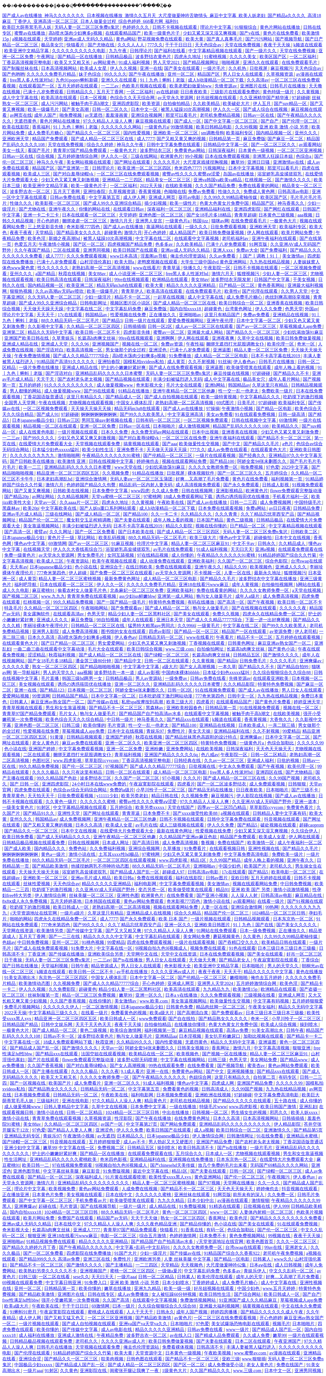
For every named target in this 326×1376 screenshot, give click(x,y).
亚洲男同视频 (97, 250)
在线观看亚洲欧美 (271, 678)
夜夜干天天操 (277, 44)
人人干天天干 (140, 1312)
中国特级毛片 (308, 502)
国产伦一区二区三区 (82, 766)
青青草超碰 (245, 215)
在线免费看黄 (181, 895)
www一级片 (238, 1329)
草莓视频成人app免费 (301, 326)
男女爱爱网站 (112, 643)
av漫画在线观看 (233, 1200)
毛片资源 (116, 725)
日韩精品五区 (247, 655)
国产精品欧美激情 (50, 866)
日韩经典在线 (188, 760)
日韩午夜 (80, 965)
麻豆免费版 (254, 138)
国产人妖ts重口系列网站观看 (108, 508)
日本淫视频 (190, 1036)
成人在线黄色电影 (37, 432)
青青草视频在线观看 (23, 707)
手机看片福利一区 (290, 496)
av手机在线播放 (133, 971)
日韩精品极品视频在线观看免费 (34, 842)
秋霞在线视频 (72, 273)
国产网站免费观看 (178, 1124)
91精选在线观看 (225, 1206)
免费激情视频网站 (198, 1300)
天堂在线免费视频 (243, 44)
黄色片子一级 (61, 537)
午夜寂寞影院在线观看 (152, 784)
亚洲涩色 (158, 349)
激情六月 (133, 232)
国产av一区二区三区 (256, 326)
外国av (311, 308)
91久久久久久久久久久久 (69, 385)
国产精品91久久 (39, 813)
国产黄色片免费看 (273, 701)
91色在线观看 (242, 948)
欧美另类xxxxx (150, 807)
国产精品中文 (128, 660)
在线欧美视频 (179, 185)
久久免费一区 (281, 1194)
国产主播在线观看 (50, 1071)
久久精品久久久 (197, 514)
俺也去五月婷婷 (267, 977)
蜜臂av (40, 531)
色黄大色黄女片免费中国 (225, 203)
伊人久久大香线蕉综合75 (78, 549)
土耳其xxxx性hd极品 (119, 854)
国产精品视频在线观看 (128, 379)
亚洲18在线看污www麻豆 (204, 584)
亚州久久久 (306, 132)
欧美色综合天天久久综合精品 (75, 719)
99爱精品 (291, 731)
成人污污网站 (55, 103)
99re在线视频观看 (132, 279)
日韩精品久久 (80, 91)
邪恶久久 (279, 1112)
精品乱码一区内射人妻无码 (146, 484)
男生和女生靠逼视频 (66, 707)
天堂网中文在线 (142, 954)
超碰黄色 (113, 232)
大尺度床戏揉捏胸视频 (206, 162)
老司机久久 (281, 866)
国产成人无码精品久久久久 (64, 836)
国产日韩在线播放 (20, 965)
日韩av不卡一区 (59, 1036)
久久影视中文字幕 (46, 326)
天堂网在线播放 (239, 1182)
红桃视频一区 (259, 179)
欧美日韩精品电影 (214, 127)
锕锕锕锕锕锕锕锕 (99, 414)
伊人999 (281, 1206)
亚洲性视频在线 (264, 848)
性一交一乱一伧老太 (239, 391)
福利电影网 (145, 883)
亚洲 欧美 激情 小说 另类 (284, 127)
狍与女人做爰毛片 (214, 596)
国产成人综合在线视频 (266, 109)
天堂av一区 (45, 502)
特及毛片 (13, 608)
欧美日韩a (124, 877)
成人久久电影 (16, 590)
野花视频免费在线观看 (160, 39)
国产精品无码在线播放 (211, 789)
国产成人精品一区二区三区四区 (188, 531)
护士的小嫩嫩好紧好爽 (124, 367)
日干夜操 (13, 960)
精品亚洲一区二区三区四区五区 (68, 473)
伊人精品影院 (288, 1124)
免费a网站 (256, 508)
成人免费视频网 (276, 502)
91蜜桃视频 (215, 56)
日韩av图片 (217, 877)
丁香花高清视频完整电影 (27, 62)
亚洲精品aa (166, 1036)
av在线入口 (181, 1335)
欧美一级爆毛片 (44, 109)
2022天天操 (151, 185)
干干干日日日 (179, 44)
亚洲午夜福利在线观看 (275, 238)
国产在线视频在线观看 (254, 608)
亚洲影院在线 (94, 1370)
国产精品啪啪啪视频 (100, 666)
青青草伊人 (133, 291)
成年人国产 (45, 115)
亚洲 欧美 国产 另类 (251, 889)
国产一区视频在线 (28, 1083)
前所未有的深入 (249, 1194)
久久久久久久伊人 (61, 1006)
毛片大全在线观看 (184, 385)
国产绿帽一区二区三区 (167, 655)
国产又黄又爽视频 (32, 490)
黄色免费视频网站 (247, 1235)
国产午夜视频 (261, 602)
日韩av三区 (68, 420)
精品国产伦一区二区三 (41, 520)
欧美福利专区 (240, 132)
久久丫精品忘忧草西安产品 (268, 514)
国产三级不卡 (305, 789)
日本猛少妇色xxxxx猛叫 (56, 449)
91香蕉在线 (192, 1229)
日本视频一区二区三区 (90, 690)
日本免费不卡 (157, 813)
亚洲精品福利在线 (213, 209)
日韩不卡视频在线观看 (175, 27)
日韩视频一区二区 (210, 1112)
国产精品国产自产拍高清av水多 (150, 713)
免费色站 (78, 848)
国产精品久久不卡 (291, 373)
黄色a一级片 (53, 854)
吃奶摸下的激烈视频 (303, 396)
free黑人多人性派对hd (32, 80)
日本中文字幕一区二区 (259, 320)
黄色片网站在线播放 (280, 27)
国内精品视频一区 (274, 132)
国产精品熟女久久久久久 (223, 1018)
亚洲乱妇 (308, 1106)
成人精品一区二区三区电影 (221, 355)
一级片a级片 (72, 913)
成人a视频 (204, 1130)
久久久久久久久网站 (121, 127)
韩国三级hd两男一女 (82, 678)
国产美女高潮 (76, 109)
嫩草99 (238, 162)
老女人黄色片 (46, 743)
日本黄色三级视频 (276, 215)
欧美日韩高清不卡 (196, 1147)
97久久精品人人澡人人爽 (108, 121)
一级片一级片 (133, 1206)
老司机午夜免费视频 (283, 1253)
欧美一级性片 (184, 203)
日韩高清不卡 (210, 1347)
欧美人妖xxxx (305, 1112)
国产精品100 (222, 461)
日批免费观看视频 (228, 226)
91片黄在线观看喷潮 (126, 1177)
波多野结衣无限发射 (231, 279)
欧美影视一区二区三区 (58, 203)
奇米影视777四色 (83, 226)
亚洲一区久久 (178, 924)
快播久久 (192, 267)
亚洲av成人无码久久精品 (89, 39)
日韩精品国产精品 (70, 696)
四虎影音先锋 (137, 332)
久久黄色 (252, 936)
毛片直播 (50, 678)
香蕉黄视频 (150, 191)
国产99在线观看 (100, 391)
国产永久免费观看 (241, 484)
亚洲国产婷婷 (119, 737)
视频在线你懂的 (211, 525)
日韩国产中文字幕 (272, 279)
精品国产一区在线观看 (244, 631)
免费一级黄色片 (20, 555)
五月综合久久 (189, 1153)
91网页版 (258, 244)
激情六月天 (121, 220)
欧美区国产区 (273, 56)
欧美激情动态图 (35, 983)
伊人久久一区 (227, 109)
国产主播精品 (119, 1265)
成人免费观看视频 (267, 784)
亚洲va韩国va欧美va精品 (218, 179)
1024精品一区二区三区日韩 (279, 913)
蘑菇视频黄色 (227, 936)
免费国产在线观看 (75, 1218)
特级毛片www (213, 1106)
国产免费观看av (127, 608)
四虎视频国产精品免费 (130, 244)
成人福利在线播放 (37, 1335)
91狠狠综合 (246, 27)
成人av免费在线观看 (227, 449)
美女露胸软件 (37, 613)
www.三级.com (180, 649)
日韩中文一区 (241, 696)
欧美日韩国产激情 (278, 1106)
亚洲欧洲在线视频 (213, 1094)
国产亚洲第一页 (73, 168)
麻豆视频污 (281, 68)
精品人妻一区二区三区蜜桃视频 (70, 578)
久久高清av (258, 80)
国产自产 (270, 121)
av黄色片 (183, 1317)
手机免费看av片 (91, 1200)
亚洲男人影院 (46, 631)
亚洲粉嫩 (154, 748)
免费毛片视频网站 (22, 1006)
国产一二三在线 (65, 936)
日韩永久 (267, 543)
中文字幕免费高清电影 (247, 854)
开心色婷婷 (48, 220)
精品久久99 (236, 567)
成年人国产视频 (192, 1312)
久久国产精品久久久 (210, 1370)
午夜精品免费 (110, 1335)
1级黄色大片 (175, 1370)
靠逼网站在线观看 (164, 226)
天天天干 (46, 314)
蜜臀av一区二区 (169, 332)
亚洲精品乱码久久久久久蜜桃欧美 (64, 1159)
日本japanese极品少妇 (33, 420)
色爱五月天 (25, 244)
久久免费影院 (62, 989)
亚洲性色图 (128, 895)
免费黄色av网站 (190, 150)
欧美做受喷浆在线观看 (249, 367)
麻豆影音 (91, 1171)
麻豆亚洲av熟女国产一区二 (285, 643)
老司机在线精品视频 (190, 1100)
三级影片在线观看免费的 (235, 91)
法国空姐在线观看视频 (104, 1053)
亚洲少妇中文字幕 (22, 1147)
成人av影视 (148, 672)
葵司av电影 (190, 197)
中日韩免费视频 (296, 883)
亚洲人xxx (223, 250)
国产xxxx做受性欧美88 (196, 813)
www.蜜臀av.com (250, 1353)
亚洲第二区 (14, 332)
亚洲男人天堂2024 (215, 983)
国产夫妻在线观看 (132, 520)
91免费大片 (82, 948)
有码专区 (288, 1077)
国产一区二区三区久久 (274, 144)
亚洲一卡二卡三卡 (41, 215)
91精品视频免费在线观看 (51, 1241)
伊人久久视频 (124, 68)
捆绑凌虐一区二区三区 (85, 220)
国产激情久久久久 (293, 179)
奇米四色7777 (187, 168)
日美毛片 (246, 402)
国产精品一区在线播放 (80, 56)
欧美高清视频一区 (84, 349)
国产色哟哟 (13, 74)
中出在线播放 (176, 1112)
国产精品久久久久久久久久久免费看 (286, 1218)
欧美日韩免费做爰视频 (222, 232)
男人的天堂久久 (59, 672)
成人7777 (146, 138)
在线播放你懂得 (190, 1024)
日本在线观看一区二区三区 (89, 215)
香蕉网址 (221, 1048)
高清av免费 (238, 1030)
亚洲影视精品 (230, 490)
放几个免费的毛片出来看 (223, 1165)
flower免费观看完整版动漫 (296, 490)
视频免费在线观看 (208, 948)
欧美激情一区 (261, 842)
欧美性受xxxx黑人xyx (170, 1177)
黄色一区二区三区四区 (185, 1212)
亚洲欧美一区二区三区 (176, 132)
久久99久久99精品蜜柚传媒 (230, 197)
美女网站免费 (197, 936)
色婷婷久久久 (136, 27)
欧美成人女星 (94, 68)
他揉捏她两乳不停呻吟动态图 (100, 866)
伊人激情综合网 (51, 895)
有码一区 (215, 1229)
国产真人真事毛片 (225, 39)
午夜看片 (225, 637)
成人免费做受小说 (226, 1364)
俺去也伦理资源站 (188, 256)
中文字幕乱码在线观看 (158, 936)
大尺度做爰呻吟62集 (226, 1265)
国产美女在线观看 (182, 68)
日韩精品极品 (119, 56)
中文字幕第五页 (105, 197)
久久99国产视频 (285, 778)
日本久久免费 (115, 432)
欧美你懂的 (94, 725)
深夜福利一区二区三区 (170, 209)
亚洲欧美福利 (201, 561)
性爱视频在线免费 (128, 314)
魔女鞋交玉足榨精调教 (89, 520)
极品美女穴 (52, 44)
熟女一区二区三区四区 (55, 666)
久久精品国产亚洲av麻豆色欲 (188, 836)
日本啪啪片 (164, 426)
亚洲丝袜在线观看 (192, 1194)
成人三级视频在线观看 (182, 825)
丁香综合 (310, 960)
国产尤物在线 (102, 44)
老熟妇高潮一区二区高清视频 (101, 267)
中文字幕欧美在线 (59, 508)
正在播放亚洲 (16, 1194)
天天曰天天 (242, 549)
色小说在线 (86, 567)
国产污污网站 (259, 39)
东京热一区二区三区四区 (64, 977)
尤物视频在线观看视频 (91, 402)
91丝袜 (224, 361)
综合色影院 (277, 561)
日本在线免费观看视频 (228, 156)
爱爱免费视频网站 (186, 320)
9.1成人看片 (132, 1071)
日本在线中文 (119, 1194)
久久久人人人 (131, 44)
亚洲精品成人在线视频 (149, 913)
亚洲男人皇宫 (149, 220)
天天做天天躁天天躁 (43, 308)
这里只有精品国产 (222, 314)
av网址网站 (43, 496)
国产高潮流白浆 (193, 1012)
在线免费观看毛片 (300, 62)
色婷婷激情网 (183, 1235)
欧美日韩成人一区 (71, 907)
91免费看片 (195, 848)
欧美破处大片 (237, 103)
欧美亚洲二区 (80, 285)
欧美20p (31, 508)
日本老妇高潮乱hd (55, 479)
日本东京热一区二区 (293, 918)
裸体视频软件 (201, 473)
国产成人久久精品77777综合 (81, 355)
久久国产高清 (116, 1300)
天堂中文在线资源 (179, 954)
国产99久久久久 (39, 437)
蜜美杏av (256, 1065)
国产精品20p (17, 496)
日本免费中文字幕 (110, 490)
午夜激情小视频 (55, 244)
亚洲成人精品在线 (20, 344)
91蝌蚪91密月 (24, 1312)
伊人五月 (262, 103)
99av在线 (273, 1247)
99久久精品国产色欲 (57, 778)
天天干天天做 (145, 1218)
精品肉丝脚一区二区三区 (221, 1006)
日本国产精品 (210, 520)
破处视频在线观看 (278, 825)
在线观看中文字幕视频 (197, 238)
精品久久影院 (179, 525)
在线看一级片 (271, 901)
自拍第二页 (265, 1077)
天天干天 (45, 379)
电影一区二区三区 (118, 1235)
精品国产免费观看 (50, 138)
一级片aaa (126, 1276)
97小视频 (171, 778)
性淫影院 (123, 1118)
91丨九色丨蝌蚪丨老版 (163, 80)
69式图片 (225, 402)
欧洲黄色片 (171, 156)
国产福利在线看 (170, 50)
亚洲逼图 (222, 349)
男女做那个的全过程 (126, 349)
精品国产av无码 (113, 1218)
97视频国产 (117, 766)
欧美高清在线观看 (59, 97)
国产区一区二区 (89, 244)
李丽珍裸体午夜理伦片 (46, 625)
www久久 (283, 1259)
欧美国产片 (255, 866)
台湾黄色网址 (239, 308)
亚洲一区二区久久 (132, 684)
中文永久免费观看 (237, 766)
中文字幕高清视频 (272, 1048)
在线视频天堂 (37, 549)
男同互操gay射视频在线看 (108, 420)
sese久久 (81, 1276)
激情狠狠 (260, 1200)
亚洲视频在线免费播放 (191, 1159)
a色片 (288, 443)
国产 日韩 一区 (25, 784)
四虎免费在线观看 (32, 789)
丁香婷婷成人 (206, 1282)
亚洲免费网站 (180, 748)
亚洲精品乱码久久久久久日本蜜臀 (109, 373)
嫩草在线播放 (118, 1288)
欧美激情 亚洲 (72, 461)
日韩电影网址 (94, 303)
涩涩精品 (37, 655)
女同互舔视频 (121, 555)
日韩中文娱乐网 (57, 1024)
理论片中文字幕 (216, 27)
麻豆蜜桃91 (44, 590)
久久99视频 (246, 127)
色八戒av (210, 754)
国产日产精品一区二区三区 (68, 643)
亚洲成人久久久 (291, 567)
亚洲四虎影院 (126, 103)
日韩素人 (19, 701)
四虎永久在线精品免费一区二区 (274, 613)
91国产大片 (126, 1253)
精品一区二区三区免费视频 (89, 995)
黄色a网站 (126, 39)
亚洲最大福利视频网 (220, 1306)
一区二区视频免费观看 (46, 408)
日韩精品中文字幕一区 (226, 144)
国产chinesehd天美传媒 (173, 1165)
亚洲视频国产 (106, 344)
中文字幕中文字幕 (141, 666)
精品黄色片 (156, 1100)
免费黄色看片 (300, 807)
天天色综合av (208, 44)
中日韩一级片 (121, 719)
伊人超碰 (78, 572)
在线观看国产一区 (37, 86)
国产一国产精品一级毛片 (122, 602)
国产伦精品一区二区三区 (168, 455)
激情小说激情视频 (291, 889)
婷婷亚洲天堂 (308, 701)
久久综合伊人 (305, 831)
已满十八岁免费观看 (43, 91)
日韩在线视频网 (197, 490)
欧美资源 (151, 103)
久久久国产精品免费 (215, 185)
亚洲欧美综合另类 (106, 954)
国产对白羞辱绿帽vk (73, 174)
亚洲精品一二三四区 (122, 179)
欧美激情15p (245, 989)
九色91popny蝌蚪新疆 (77, 80)
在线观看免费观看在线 (300, 549)
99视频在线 (279, 1235)
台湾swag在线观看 (243, 1247)
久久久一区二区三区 (297, 1241)
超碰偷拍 (263, 537)
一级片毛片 (214, 68)
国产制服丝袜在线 (20, 68)
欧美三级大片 (203, 537)
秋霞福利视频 (62, 655)
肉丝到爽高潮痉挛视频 (288, 297)
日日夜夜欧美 (194, 91)
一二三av (110, 86)
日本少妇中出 (201, 1200)
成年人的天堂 (250, 1276)
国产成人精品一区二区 (98, 514)
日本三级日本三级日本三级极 (287, 948)
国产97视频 (209, 1182)
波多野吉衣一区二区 (30, 191)
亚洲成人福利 (261, 760)
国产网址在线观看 (132, 162)
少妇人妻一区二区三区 (285, 273)
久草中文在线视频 (255, 338)
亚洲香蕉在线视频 (285, 303)
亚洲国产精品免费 (255, 1083)
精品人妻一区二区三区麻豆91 (200, 543)
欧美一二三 (30, 467)
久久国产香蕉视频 (68, 1001)
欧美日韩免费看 (18, 836)
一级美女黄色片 (18, 807)
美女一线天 (14, 150)
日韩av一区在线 (259, 115)
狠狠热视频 (21, 291)
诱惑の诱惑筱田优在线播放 (243, 496)
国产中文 (231, 443)
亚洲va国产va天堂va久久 (143, 1323)
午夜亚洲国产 (288, 1341)
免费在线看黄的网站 (259, 185)
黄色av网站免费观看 (144, 901)
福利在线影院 (189, 877)
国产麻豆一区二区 (285, 138)
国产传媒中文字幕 (84, 930)
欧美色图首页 (260, 1241)
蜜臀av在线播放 (30, 33)
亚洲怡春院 (95, 191)
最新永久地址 (268, 572)
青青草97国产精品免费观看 (80, 150)
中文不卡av (244, 543)
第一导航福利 (27, 672)
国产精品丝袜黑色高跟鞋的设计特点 (201, 737)
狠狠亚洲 (302, 1048)
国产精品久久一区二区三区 (93, 132)
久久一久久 (269, 1182)
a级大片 (170, 666)
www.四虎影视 (68, 760)
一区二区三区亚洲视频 (300, 150)
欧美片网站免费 (297, 232)
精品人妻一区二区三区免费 (261, 349)
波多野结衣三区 (156, 150)
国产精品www (294, 1059)
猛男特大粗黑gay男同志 (152, 625)
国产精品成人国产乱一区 (135, 872)
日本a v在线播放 (181, 995)
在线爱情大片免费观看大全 (46, 443)
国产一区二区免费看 (95, 531)
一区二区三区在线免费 (185, 437)
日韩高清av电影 (294, 191)
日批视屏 (259, 68)
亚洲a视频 (265, 549)
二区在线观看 (67, 250)
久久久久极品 (46, 772)
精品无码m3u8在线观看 (120, 285)
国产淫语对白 (50, 349)
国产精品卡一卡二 (304, 1036)
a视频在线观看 (27, 39)
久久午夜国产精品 (32, 250)
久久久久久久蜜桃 (98, 801)
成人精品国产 (183, 232)
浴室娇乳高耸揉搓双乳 (280, 174)
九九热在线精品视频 (270, 262)
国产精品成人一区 (124, 396)
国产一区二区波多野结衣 (222, 784)
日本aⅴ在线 (261, 1265)
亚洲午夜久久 (62, 209)
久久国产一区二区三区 (240, 561)
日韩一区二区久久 (110, 109)
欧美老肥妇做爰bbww (191, 86)
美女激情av (293, 256)
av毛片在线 (146, 825)
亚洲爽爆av (311, 660)
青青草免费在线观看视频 (92, 596)
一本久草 (227, 666)
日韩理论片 (141, 50)
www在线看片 (146, 267)
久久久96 (80, 344)
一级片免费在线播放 (39, 367)
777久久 (155, 44)
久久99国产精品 (225, 860)
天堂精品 (44, 232)
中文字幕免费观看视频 (81, 748)
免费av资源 (172, 344)
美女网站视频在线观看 (89, 162)
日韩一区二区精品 (269, 754)
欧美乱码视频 (112, 537)
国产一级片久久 (261, 50)
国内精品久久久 (50, 848)
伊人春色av (245, 361)
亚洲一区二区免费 (98, 426)
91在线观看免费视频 (255, 414)
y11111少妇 (108, 795)
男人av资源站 (149, 678)
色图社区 (41, 760)
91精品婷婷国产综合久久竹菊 (287, 555)
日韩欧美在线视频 (71, 490)
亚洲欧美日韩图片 (212, 924)
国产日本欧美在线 (136, 531)
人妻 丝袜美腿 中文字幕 (188, 1259)
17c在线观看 (70, 314)
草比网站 (86, 537)
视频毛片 (281, 1323)
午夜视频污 (279, 1177)
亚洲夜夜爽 (223, 338)
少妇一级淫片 (98, 297)
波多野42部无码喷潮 (137, 1059)
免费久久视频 (226, 613)
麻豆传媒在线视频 (232, 373)
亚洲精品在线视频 (291, 314)
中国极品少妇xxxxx (33, 1364)
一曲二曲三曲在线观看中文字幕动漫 (49, 649)
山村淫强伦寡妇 (96, 262)
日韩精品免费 (307, 508)
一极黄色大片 (124, 150)
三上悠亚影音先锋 (46, 226)
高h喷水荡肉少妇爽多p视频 (76, 33)
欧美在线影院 (16, 127)
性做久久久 (229, 191)
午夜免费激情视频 (32, 355)
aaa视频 (305, 215)
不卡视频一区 (208, 572)
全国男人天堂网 (20, 402)
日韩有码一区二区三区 (158, 420)
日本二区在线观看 (253, 1341)
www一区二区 (224, 1212)
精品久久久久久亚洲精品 (191, 285)
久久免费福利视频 (108, 848)
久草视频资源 (280, 74)
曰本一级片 (124, 1306)
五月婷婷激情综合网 (78, 156)
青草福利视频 (128, 754)
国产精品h (227, 660)
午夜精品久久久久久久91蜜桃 (111, 455)
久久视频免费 (116, 473)
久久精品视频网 (73, 496)
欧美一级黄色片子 (162, 33)
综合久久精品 (188, 913)
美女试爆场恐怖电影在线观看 (240, 1323)
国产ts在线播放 (128, 960)
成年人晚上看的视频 (294, 367)
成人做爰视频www (115, 385)
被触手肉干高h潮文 (90, 103)
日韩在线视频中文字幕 (254, 420)
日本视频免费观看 (32, 1094)
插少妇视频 (156, 203)
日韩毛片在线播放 (288, 86)
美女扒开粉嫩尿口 (223, 1036)
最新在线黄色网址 (175, 831)
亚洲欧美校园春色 (184, 707)
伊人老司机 (306, 631)
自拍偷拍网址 (211, 649)
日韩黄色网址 (242, 643)
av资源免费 (281, 631)
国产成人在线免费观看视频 (176, 367)
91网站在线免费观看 (217, 930)
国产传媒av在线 (103, 701)
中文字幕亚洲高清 (185, 414)
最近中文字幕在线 (151, 1171)
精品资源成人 (105, 965)
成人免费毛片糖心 (46, 132)
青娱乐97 (155, 731)
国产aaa (169, 443)
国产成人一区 (188, 121)
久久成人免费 (165, 490)
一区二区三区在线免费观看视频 (128, 174)
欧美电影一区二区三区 (294, 872)
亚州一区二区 (181, 74)
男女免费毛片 (91, 555)
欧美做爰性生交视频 (199, 443)
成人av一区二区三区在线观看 (204, 326)
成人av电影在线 (117, 1329)
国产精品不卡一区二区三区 (284, 437)
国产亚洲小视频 (212, 895)
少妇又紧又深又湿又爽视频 (210, 33)
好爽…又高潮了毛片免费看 (203, 479)
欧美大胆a (124, 262)
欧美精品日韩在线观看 (284, 942)
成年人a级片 (248, 596)
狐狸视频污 (248, 273)
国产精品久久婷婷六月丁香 (29, 1247)
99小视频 (194, 156)
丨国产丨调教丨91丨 (259, 256)
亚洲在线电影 (76, 1100)
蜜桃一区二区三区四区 (133, 1270)
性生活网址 (16, 1159)
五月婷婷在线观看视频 (298, 637)
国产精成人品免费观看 (218, 1335)
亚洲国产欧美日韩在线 (27, 338)
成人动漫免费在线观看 (163, 561)
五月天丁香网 (110, 91)
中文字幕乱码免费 (124, 308)
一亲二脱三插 (282, 725)
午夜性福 (195, 344)
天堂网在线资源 (18, 930)
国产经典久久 (253, 455)
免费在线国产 (231, 842)
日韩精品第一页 (225, 138)
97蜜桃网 (152, 496)
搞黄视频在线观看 (141, 443)
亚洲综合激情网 (91, 479)
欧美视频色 (261, 567)
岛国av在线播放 (239, 174)
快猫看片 (75, 44)
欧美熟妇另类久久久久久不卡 (48, 1270)
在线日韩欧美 (140, 567)
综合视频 (45, 156)
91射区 (44, 807)
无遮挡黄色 (26, 121)
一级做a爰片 (170, 1270)
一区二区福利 (303, 56)
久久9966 (186, 625)
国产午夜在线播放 (147, 74)
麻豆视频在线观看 (153, 121)
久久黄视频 (308, 91)
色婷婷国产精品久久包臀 (91, 484)
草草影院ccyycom (102, 760)
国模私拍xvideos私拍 (144, 361)
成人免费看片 (88, 1083)
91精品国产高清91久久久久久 (66, 361)
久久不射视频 (202, 361)
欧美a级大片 (162, 1012)
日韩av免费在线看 (68, 197)
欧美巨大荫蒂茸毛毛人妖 (27, 27)
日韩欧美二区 (304, 531)
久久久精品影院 (239, 684)
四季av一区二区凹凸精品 (222, 807)
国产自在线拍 (182, 1018)
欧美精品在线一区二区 (151, 1053)
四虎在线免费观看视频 (150, 942)
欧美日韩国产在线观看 (136, 250)
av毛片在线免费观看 (173, 549)
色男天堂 (294, 308)
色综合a (304, 156)
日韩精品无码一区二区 (161, 637)
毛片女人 (68, 713)
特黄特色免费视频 (167, 602)
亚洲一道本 (306, 801)
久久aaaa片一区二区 (79, 502)
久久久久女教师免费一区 (213, 467)
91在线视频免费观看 (215, 690)
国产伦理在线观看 (260, 291)
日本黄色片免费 (48, 1194)
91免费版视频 (117, 1171)
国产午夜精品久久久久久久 (159, 1077)
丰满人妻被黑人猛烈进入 (251, 1347)
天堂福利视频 (55, 965)
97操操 (213, 408)
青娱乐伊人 (255, 1270)
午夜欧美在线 (171, 502)
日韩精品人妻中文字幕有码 (280, 813)
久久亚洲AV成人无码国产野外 (262, 801)
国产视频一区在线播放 (225, 1053)
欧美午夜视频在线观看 (115, 561)
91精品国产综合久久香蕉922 (232, 1253)
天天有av (18, 567)
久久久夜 (110, 1071)
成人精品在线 (163, 1206)
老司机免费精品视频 (220, 115)
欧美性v (232, 291)
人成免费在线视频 (140, 1188)
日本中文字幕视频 (246, 168)
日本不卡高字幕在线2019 (276, 355)
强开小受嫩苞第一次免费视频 (70, 1300)
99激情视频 (182, 127)
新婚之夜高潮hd (65, 238)
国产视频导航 (289, 39)
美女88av (97, 273)
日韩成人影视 (276, 484)
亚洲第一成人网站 (175, 596)
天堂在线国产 (181, 807)
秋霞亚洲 (104, 1042)
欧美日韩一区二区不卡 (98, 332)
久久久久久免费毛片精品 (52, 74)
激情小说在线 (83, 854)
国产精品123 (52, 690)
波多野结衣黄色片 (153, 56)
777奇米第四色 (52, 572)
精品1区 (198, 860)
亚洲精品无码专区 (22, 1136)
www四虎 (140, 490)
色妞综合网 (200, 1077)
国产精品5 (112, 320)
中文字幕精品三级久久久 (53, 1012)
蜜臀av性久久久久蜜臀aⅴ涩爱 (191, 174)
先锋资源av (226, 86)
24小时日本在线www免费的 (100, 784)
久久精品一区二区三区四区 (93, 326)
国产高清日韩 (146, 842)
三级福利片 (48, 1100)
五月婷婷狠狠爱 (307, 1001)
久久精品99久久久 (134, 1042)
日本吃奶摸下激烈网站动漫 (166, 696)
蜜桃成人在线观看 (106, 1312)
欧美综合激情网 (126, 1030)
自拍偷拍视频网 (278, 584)
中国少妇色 (230, 866)
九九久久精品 (171, 1200)
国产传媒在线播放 (67, 954)
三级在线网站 (145, 156)
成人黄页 (176, 361)
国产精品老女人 (235, 960)
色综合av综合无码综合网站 (80, 789)
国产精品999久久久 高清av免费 (50, 1259)
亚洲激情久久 (278, 1130)
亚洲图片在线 (254, 86)
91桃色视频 (93, 942)
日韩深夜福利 (222, 150)
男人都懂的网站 (26, 391)
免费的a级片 (122, 789)
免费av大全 (247, 250)
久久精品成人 (292, 543)
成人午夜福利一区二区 (299, 842)
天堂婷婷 (53, 39)
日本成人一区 (219, 1153)
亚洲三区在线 (97, 1259)
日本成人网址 (116, 842)
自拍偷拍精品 (177, 103)
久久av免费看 (223, 256)
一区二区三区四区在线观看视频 (125, 860)
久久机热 (237, 68)
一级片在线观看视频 (216, 455)
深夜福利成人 (89, 1177)
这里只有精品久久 (84, 396)
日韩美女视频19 (193, 1048)
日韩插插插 (134, 326)
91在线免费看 (270, 1136)
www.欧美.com (154, 1001)
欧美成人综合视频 (279, 1024)
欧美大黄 (195, 39)
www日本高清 (124, 256)
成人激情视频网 (194, 426)
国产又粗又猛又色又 (64, 1317)
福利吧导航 (26, 584)
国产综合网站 (248, 1294)
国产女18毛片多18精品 (209, 215)
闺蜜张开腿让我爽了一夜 (135, 1370)
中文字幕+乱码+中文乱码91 (143, 1247)
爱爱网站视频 (16, 696)
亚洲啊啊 (165, 338)
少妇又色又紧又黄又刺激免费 (290, 432)
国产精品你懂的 (196, 1224)
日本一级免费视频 (258, 930)
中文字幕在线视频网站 (183, 1059)
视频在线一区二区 (140, 344)
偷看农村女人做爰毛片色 (82, 590)
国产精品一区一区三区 (197, 631)
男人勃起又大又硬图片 (171, 1141)
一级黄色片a (156, 127)
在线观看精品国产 (123, 33)
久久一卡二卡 (165, 514)
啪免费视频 (71, 115)
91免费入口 (96, 1282)
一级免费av (176, 678)
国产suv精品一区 (291, 103)
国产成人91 (48, 414)
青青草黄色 (14, 795)
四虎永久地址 (188, 56)
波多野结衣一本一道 (114, 672)
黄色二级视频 (240, 520)
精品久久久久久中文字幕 (108, 936)
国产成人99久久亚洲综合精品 (112, 203)
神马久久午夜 (131, 144)
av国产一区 (112, 1124)
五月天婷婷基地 (66, 901)
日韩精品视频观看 (84, 737)
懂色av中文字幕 (235, 537)
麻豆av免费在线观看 (82, 743)
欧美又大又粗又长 (72, 62)
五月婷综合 (277, 473)
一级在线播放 (183, 1106)
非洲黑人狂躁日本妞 (273, 156)
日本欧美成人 (252, 725)
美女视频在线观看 (37, 684)
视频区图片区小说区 (130, 303)
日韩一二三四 (244, 502)
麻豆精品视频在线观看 (201, 1030)
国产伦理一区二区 (300, 121)
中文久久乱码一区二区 (292, 1270)
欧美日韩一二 (36, 1165)
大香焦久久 (281, 719)
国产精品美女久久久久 (79, 232)
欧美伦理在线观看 (215, 1276)
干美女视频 (304, 279)
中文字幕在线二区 (153, 238)
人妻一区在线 (238, 572)
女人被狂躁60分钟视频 (174, 1294)
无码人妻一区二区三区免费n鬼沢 (87, 27)
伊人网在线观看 (263, 232)
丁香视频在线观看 (207, 643)
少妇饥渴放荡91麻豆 (303, 332)
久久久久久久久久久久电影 (79, 50)
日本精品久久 (131, 1136)
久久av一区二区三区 (224, 760)
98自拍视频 (108, 619)
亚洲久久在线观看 (261, 62)
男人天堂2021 (167, 62)
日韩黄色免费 (180, 1006)
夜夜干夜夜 (21, 232)
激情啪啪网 (68, 455)
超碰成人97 (174, 872)
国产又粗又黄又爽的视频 (182, 138)
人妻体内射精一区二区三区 (266, 1212)
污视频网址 (214, 168)
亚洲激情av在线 (289, 162)
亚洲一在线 (151, 68)
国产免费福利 (274, 250)
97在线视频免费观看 (72, 1165)
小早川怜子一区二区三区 (161, 789)
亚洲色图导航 (27, 1171)
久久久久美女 (243, 56)
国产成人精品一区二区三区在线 (103, 138)
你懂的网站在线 (95, 209)
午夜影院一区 (217, 267)
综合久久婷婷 (100, 144)
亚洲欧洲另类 (148, 1259)
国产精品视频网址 (201, 62)
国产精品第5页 (308, 1130)
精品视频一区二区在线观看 (50, 426)
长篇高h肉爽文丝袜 (97, 338)
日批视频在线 (203, 766)
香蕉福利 (41, 127)
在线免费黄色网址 (192, 1118)
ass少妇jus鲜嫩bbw (137, 596)
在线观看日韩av (129, 209)
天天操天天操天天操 (91, 408)
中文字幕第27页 (142, 1124)
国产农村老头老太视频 (80, 379)
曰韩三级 (71, 725)
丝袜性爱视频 (37, 883)
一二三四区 (147, 1265)
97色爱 (272, 467)
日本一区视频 (94, 97)
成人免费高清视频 (281, 596)
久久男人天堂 (295, 291)
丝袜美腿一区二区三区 (92, 895)
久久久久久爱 (16, 666)
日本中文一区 (145, 109)
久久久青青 (226, 514)
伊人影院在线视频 (254, 795)
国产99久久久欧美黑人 (143, 414)
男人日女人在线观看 (243, 74)
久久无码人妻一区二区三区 (55, 297)
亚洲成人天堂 (55, 344)
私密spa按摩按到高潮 (142, 701)
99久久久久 (115, 74)
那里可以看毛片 (182, 115)
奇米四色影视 (114, 1159)
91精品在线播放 (134, 391)
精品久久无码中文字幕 (50, 332)
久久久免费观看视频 (87, 256)
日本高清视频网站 (59, 68)
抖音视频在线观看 (282, 819)
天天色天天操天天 (274, 748)
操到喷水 (309, 1024)
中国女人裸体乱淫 (134, 402)
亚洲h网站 (215, 385)
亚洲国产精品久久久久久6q (171, 754)
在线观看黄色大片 (269, 449)
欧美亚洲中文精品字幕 (27, 50)
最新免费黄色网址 (122, 578)
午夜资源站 (78, 561)
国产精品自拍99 (293, 666)
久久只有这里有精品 (82, 772)
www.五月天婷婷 (280, 1288)
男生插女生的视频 (249, 1112)
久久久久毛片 (167, 162)
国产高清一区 (18, 531)
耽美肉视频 (112, 1358)
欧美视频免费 (62, 1188)
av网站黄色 (104, 62)
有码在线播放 (201, 602)
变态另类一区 (152, 889)
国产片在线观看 (44, 1059)
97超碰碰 (301, 97)
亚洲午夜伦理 (220, 320)
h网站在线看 (309, 584)
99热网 (272, 907)
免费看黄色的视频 (129, 1012)
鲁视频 (208, 842)
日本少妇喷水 (176, 1282)
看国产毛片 (39, 150)
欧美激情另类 (50, 930)
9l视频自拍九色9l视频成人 (161, 948)
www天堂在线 (128, 467)
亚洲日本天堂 (170, 619)
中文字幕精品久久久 (260, 396)
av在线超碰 (167, 91)
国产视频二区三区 (20, 596)
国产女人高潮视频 (197, 666)
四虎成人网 (223, 1083)
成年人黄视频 (246, 584)
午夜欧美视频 (218, 1353)
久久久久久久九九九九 (33, 455)
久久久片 (192, 778)
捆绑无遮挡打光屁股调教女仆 (235, 344)
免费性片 (176, 731)
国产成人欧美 (18, 848)
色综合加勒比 (281, 743)
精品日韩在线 (165, 795)
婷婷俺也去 (148, 461)
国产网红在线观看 (282, 209)
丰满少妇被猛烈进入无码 (177, 379)
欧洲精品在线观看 (170, 279)
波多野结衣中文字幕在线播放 (268, 578)
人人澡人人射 (245, 895)
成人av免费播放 (134, 1294)
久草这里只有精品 (270, 385)
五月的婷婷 (30, 385)
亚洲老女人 (296, 1247)
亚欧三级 (231, 1358)
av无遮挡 (94, 115)
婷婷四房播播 (224, 1312)
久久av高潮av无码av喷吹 (60, 291)
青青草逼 (171, 267)
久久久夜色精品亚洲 (157, 1224)
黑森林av (11, 508)
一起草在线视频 (169, 297)
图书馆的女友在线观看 (124, 631)
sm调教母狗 (212, 132)
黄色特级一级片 (279, 91)
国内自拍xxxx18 (186, 308)
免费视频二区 (111, 1147)
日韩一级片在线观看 (145, 320)
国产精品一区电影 (274, 408)
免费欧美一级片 (278, 391)
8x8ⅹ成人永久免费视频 (25, 901)
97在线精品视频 (153, 555)
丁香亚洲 (37, 954)
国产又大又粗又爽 (124, 930)
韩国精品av (96, 314)
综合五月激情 (153, 1235)
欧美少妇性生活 (98, 449)
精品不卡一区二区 (132, 297)
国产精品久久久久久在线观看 (242, 1100)
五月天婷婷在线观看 (78, 86)
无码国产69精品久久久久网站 (279, 1165)
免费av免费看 (202, 191)
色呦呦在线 (175, 191)
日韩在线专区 (102, 1294)
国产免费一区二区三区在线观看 (122, 572)
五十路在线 (286, 1100)
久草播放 (172, 848)
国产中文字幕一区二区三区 (231, 121)
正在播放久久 (163, 314)
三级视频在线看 (260, 995)
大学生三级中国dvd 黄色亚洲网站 (214, 262)
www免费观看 (153, 1018)
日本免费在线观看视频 (221, 508)
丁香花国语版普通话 (43, 396)
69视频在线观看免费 (23, 1282)
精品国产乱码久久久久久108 (241, 426)
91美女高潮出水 (20, 977)
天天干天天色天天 (93, 1024)
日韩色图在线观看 (144, 1358)
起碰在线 (48, 1206)
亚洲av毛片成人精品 (22, 514)
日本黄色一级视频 (256, 150)
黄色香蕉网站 (272, 285)
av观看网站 (310, 144)
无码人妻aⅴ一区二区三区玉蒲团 (142, 479)
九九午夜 (118, 50)
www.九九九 (53, 596)
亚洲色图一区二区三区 (161, 215)
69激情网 (288, 420)
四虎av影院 (160, 631)
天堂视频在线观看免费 (98, 443)
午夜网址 (46, 56)
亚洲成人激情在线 (75, 1335)
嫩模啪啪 (239, 977)
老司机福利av (236, 238)
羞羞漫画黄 (117, 115)
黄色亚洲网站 (208, 1177)
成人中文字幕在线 (20, 97)
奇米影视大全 (150, 385)
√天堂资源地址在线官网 (34, 913)
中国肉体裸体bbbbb (181, 672)
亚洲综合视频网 (147, 115)
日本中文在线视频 (293, 537)
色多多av (164, 244)
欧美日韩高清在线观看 (59, 279)
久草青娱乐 (63, 338)
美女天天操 (200, 731)
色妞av (8, 942)
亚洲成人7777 (87, 1229)
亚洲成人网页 (162, 197)
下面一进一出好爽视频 (268, 619)
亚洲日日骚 (259, 162)
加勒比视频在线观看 (264, 1036)
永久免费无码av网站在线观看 (160, 432)
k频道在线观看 (307, 44)
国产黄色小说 (282, 649)
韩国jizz (201, 220)
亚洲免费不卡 (131, 449)
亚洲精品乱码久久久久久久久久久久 (235, 1124)
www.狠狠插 (254, 1358)
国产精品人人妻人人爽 (70, 1130)
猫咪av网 (220, 220)
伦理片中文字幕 (153, 543)
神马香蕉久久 (291, 203)
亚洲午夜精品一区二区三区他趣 (184, 391)
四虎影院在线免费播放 (89, 1253)
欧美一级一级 (178, 1288)
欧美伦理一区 (281, 344)
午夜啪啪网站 (95, 608)
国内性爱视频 (137, 132)
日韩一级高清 (292, 414)
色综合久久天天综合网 (133, 97)
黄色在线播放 (309, 971)
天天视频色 (192, 1265)
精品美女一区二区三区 (168, 179)
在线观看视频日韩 (227, 848)
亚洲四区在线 (270, 772)
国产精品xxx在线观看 (188, 719)
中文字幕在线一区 (115, 948)
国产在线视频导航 (98, 1206)
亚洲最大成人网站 (205, 332)
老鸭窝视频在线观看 (158, 262)
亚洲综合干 (112, 567)
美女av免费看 (219, 414)
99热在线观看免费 (166, 1065)
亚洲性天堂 (69, 813)
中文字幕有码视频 (271, 1001)
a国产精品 (45, 273)
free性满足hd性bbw (20, 1300)
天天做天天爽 (203, 960)
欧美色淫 (37, 238)
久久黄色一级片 (61, 801)
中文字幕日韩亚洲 (63, 1282)
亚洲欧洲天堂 (16, 138)
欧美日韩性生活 (215, 1294)
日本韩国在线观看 (103, 901)
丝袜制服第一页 (44, 995)
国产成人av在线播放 (123, 226)
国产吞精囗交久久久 (239, 942)
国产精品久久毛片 (261, 443)
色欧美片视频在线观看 (144, 86)
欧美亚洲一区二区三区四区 (145, 168)
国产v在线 (250, 33)
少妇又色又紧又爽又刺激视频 (70, 179)
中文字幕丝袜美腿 (61, 1171)
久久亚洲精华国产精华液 (264, 97)
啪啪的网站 (21, 918)
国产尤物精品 (299, 772)
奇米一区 (306, 344)
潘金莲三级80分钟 (93, 660)
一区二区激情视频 (100, 1006)
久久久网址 (61, 531)
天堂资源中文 (149, 1353)
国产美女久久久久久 (297, 924)
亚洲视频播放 (241, 1071)
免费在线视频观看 (173, 567)
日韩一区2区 (160, 326)
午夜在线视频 (52, 402)
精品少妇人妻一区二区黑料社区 (140, 613)
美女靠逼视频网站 (41, 525)
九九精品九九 (217, 989)
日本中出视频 (206, 432)
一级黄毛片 (209, 625)
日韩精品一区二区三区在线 (98, 625)
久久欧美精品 (207, 103)
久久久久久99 (310, 743)
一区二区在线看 (55, 1276)
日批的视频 (288, 760)
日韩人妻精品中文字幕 (67, 1106)
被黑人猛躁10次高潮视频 (186, 109)
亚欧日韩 (240, 877)
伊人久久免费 (269, 308)
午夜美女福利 (262, 1006)
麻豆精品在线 (309, 895)
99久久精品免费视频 (73, 602)
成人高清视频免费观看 (198, 484)
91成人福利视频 (135, 62)
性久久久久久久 (53, 267)
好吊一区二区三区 (304, 954)
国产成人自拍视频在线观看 (171, 396)
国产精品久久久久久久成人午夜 (272, 1312)
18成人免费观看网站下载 (188, 496)
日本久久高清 (42, 637)
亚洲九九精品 (148, 1288)
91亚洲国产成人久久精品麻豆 (248, 1300)
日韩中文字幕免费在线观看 (174, 144)
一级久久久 (196, 226)
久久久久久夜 (293, 608)
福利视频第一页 (287, 479)
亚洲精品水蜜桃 (302, 1136)
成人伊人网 (135, 197)
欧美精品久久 (286, 426)
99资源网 (41, 696)
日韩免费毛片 (253, 660)
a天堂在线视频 (307, 590)
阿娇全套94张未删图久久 (262, 461)
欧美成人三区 (37, 174)
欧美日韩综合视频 (145, 649)
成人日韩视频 (289, 1265)
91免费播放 (180, 355)
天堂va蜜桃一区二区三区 (117, 496)
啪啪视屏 (231, 62)
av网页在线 (21, 115)
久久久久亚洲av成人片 (173, 971)
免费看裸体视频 (178, 1347)
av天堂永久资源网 (176, 97)
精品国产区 (209, 74)
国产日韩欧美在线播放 (33, 461)
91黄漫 (57, 737)
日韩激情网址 (241, 1136)
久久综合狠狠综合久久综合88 (282, 672)
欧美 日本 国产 (174, 918)
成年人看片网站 (285, 379)
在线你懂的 (100, 1001)
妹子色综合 (90, 74)
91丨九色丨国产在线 (253, 924)
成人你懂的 (183, 555)
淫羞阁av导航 (154, 256)
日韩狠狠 (297, 784)
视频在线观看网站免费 (185, 461)
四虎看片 (205, 701)
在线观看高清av (69, 613)
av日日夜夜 (280, 508)
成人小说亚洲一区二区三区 (136, 273)
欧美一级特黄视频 (219, 396)
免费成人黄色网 (259, 191)
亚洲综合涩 (30, 1358)
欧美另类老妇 (135, 795)
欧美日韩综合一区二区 (242, 303)
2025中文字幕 (295, 467)
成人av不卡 (135, 1141)
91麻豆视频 (123, 543)
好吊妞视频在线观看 (217, 97)
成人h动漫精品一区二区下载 (216, 80)
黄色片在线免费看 (281, 33)
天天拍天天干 (42, 795)
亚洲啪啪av (190, 314)
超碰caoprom (311, 825)
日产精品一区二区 (237, 285)
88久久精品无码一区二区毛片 (70, 320)
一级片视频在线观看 (78, 432)
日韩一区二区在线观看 (167, 660)
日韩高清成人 (215, 1089)
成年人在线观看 (138, 619)
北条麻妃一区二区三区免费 (137, 590)
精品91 (222, 889)
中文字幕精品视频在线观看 (215, 50)
